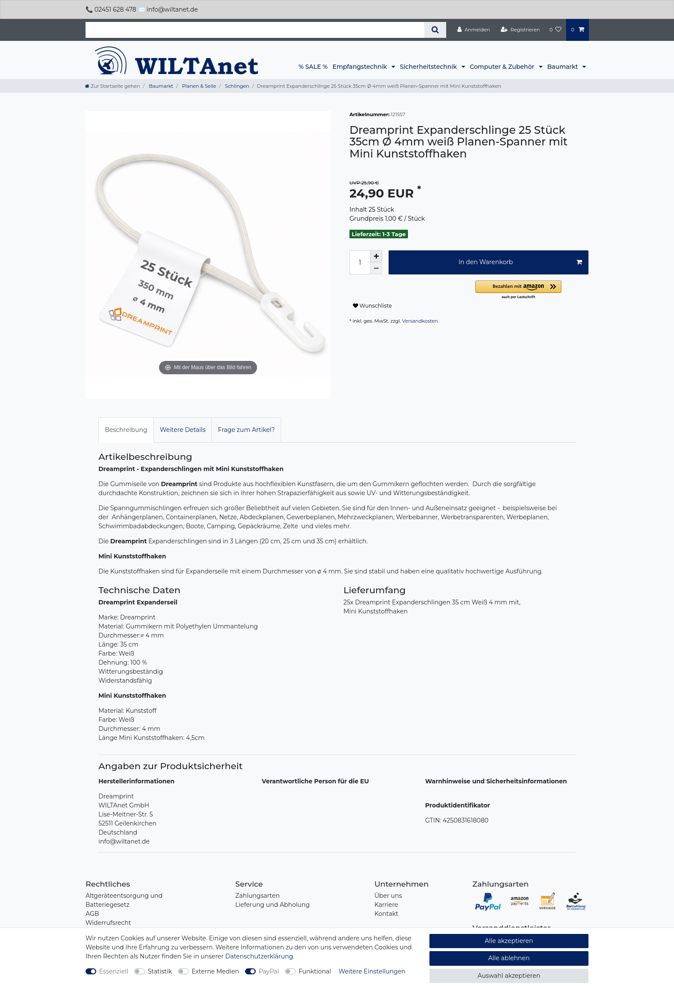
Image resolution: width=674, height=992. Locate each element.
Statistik (160, 971)
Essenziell (114, 971)
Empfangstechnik (361, 67)
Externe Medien (215, 971)
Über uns (388, 896)
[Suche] (435, 30)
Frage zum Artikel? (246, 430)
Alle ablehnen (509, 958)
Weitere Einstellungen (372, 971)
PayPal (269, 971)
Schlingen (236, 86)
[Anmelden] (474, 29)
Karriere (386, 905)
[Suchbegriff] (255, 30)
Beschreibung (126, 430)
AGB (92, 914)
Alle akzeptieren (509, 941)
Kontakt (386, 914)
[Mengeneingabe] (359, 262)
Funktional (315, 971)
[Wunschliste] (555, 29)
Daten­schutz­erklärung (259, 956)
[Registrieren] (520, 29)
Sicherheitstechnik (429, 67)
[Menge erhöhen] (376, 256)
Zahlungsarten (257, 896)
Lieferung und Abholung (272, 905)
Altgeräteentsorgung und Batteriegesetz (124, 900)
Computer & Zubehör (503, 67)
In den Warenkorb (520, 262)
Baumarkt (563, 67)
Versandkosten (420, 321)
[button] (531, 290)
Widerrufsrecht (108, 923)
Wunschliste (372, 305)
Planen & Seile (198, 86)
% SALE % (313, 67)
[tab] (126, 430)
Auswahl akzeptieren (509, 976)
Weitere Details (182, 430)
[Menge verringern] (376, 268)
